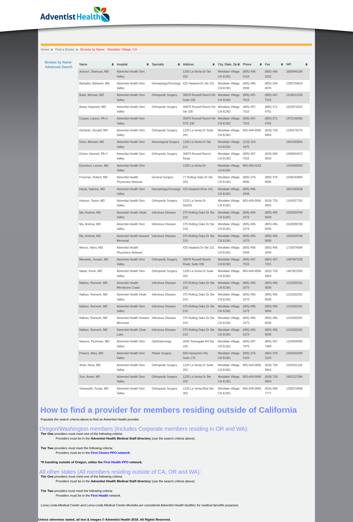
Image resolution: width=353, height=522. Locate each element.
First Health (99, 495)
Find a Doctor (64, 49)
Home (45, 49)
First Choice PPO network (110, 452)
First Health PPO (116, 462)
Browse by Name (58, 62)
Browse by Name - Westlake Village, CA (109, 49)
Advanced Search (59, 67)
